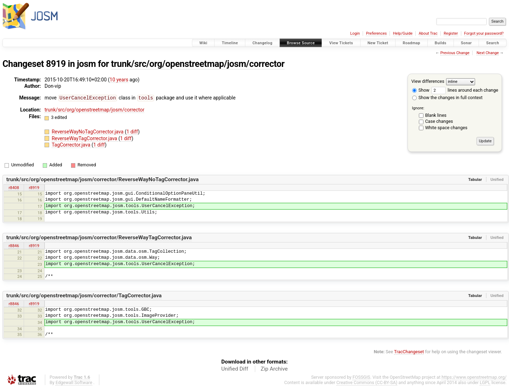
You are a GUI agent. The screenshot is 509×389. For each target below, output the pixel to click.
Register (451, 33)
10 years (119, 79)
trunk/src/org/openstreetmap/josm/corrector (198, 64)
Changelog (262, 43)
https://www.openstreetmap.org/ (474, 377)
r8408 (13, 187)
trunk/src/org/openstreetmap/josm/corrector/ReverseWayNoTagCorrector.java (102, 179)
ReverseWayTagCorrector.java (85, 138)
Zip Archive (274, 369)
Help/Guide (403, 33)
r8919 (34, 187)
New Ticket (378, 43)
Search (492, 43)
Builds (440, 43)
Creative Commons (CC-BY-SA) (367, 382)
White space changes (446, 127)
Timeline (230, 43)
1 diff (132, 131)
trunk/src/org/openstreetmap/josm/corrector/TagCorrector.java (84, 295)
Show (420, 90)
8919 (56, 64)
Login (355, 33)
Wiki (203, 43)
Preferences (376, 33)
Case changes (439, 121)
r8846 (13, 245)
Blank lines (435, 115)
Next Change (487, 53)
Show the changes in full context (447, 97)
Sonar (466, 43)
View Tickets (341, 43)
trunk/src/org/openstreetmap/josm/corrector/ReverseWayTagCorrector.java (99, 237)
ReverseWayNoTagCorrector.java (88, 131)
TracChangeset (409, 351)
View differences (427, 81)
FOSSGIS (361, 377)
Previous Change (454, 53)
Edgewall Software (73, 382)
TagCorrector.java (72, 144)
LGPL (485, 382)
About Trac (428, 33)
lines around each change (464, 90)
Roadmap (411, 43)
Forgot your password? (484, 33)
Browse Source (301, 43)
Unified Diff (234, 369)
